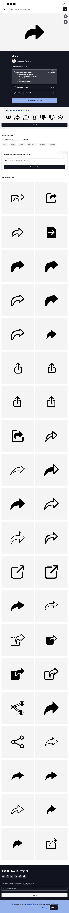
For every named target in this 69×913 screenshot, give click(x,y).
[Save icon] (66, 16)
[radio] (34, 76)
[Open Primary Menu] (3, 4)
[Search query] (34, 160)
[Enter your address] (34, 889)
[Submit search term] (65, 9)
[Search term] (35, 9)
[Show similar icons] (66, 22)
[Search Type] (5, 9)
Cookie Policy (31, 904)
